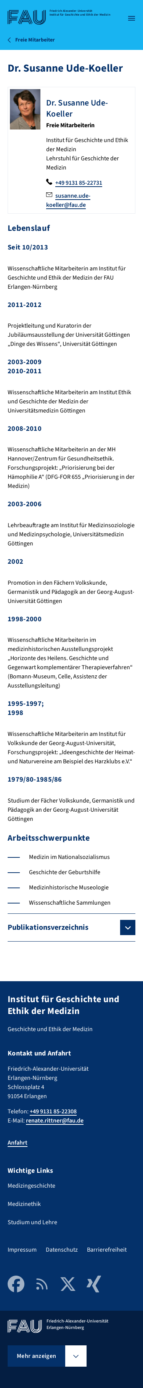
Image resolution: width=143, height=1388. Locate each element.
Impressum (22, 1250)
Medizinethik (24, 1204)
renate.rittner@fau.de (55, 1120)
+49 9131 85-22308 (53, 1111)
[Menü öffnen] (131, 18)
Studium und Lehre (32, 1222)
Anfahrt (17, 1143)
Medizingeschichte (31, 1186)
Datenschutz (62, 1250)
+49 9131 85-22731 (78, 183)
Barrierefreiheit (107, 1250)
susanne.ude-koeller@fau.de (68, 200)
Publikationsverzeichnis (48, 927)
